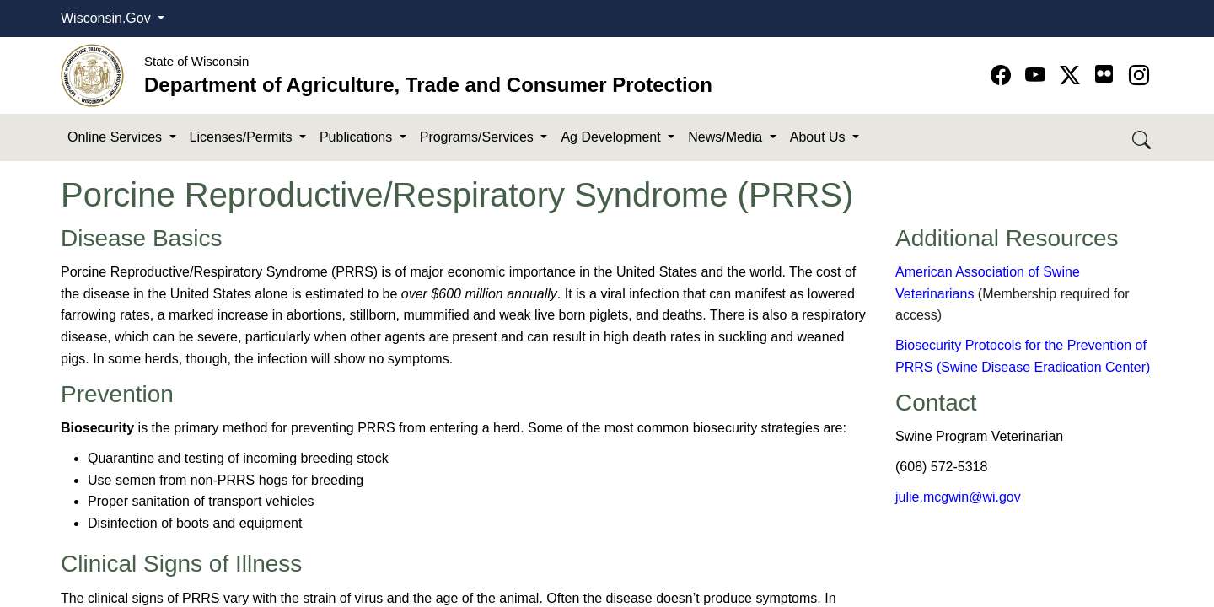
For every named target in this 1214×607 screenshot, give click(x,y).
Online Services (116, 137)
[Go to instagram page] (1139, 75)
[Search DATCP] (1142, 137)
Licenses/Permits (243, 137)
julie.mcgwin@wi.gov (958, 497)
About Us (819, 137)
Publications (358, 137)
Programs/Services (479, 137)
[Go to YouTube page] (1038, 75)
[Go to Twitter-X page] (1073, 75)
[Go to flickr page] (1104, 74)
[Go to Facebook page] (1004, 75)
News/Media (726, 137)
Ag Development (612, 137)
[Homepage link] (92, 74)
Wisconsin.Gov (107, 18)
